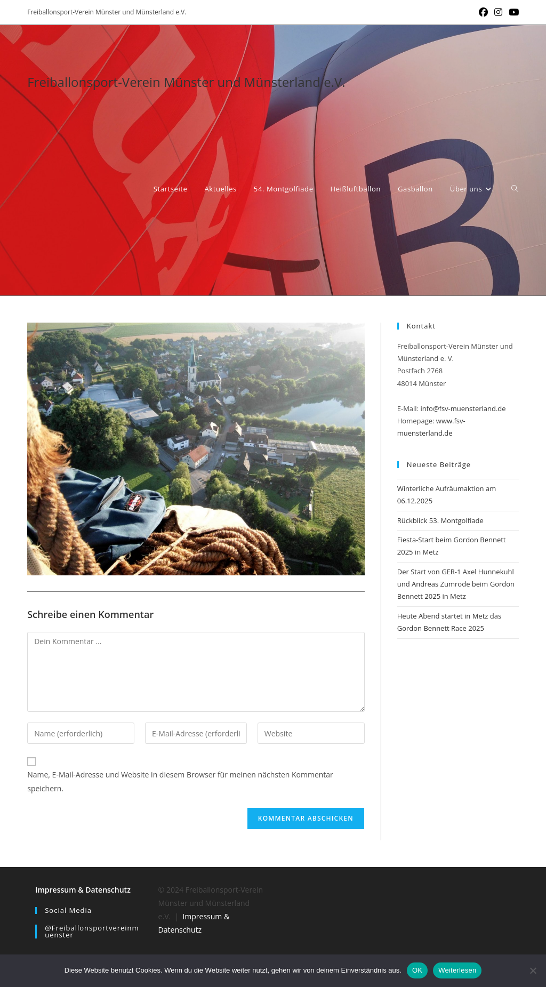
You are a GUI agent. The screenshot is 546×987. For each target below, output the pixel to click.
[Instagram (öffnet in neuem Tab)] (498, 12)
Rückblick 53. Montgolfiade (440, 520)
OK (417, 970)
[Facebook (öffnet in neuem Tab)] (483, 12)
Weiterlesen (457, 970)
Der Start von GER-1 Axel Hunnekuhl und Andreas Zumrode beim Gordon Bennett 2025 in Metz (456, 584)
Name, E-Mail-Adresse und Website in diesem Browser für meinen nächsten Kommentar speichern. (180, 781)
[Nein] (532, 970)
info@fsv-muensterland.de (462, 408)
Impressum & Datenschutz (83, 890)
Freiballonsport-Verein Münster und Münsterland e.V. (186, 82)
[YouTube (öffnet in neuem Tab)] (512, 12)
